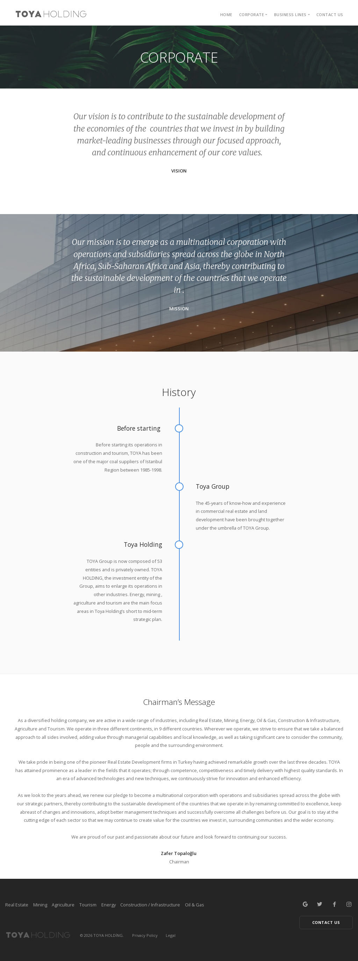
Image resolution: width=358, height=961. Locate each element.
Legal (171, 935)
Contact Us (329, 14)
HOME (226, 14)
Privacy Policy (145, 935)
